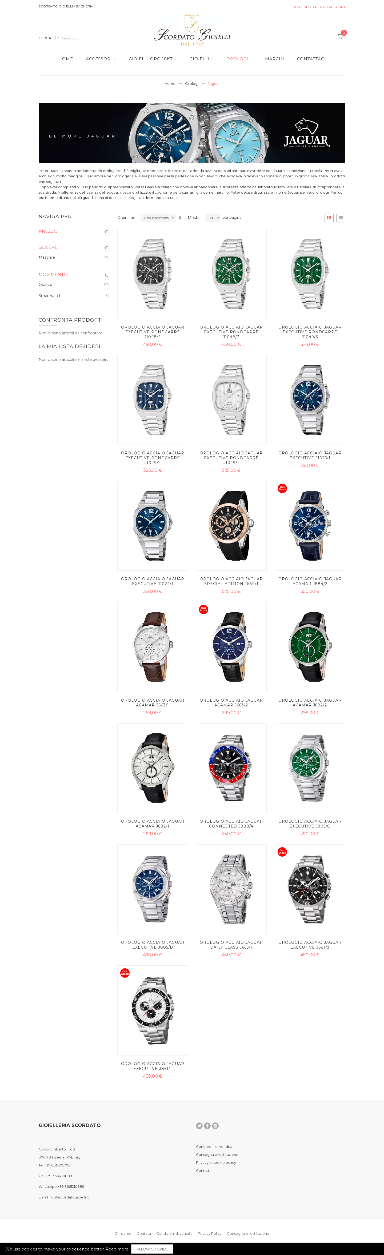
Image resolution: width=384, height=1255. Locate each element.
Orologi (191, 83)
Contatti (203, 1170)
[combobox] (81, 38)
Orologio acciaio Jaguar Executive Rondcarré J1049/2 (152, 458)
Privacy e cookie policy (216, 1162)
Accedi (300, 7)
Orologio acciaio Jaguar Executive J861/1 (152, 1066)
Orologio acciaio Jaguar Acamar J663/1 (152, 703)
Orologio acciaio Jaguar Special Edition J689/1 (231, 581)
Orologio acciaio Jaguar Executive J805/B (152, 945)
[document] (192, 1249)
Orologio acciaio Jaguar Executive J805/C (310, 824)
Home (170, 83)
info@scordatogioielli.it (69, 1197)
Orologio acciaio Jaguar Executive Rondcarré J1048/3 (231, 332)
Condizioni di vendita (214, 1146)
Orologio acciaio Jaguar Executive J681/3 (310, 945)
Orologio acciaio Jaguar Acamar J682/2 (310, 703)
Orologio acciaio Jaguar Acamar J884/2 (310, 581)
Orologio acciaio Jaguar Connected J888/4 (231, 824)
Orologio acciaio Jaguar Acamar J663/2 (231, 703)
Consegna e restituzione (217, 1154)
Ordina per (127, 217)
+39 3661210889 (58, 1176)
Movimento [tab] (53, 274)
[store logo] (191, 30)
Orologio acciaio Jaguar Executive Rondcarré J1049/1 (231, 458)
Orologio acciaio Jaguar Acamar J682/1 (152, 824)
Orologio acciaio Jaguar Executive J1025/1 (310, 455)
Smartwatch (50, 295)
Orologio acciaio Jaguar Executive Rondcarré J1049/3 (310, 332)
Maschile (47, 257)
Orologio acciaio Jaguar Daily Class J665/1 (231, 945)
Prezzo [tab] (48, 231)
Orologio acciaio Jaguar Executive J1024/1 (152, 581)
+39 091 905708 (57, 1165)
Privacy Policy (210, 1233)
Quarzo (45, 284)
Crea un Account (329, 7)
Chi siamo (123, 1233)
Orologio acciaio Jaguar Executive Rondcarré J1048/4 (152, 332)
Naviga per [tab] (55, 216)
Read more (117, 1249)
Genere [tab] (48, 247)
